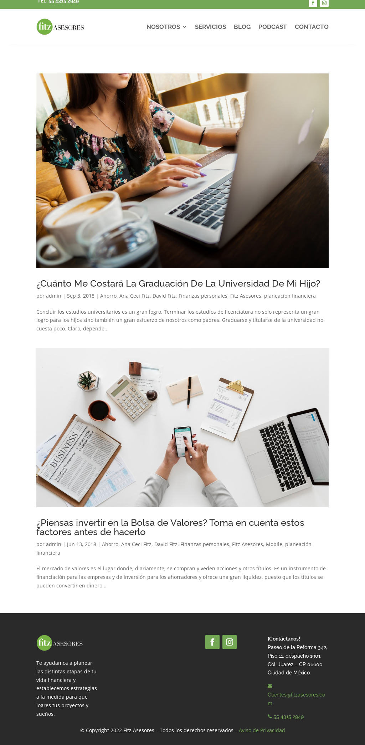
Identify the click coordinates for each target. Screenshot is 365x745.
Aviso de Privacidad (262, 730)
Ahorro (108, 295)
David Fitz (164, 295)
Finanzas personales (203, 295)
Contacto (312, 26)
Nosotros (163, 26)
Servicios (210, 26)
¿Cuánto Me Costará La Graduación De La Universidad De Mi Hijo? (178, 283)
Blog (242, 26)
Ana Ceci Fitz (134, 295)
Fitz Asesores (245, 295)
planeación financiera (290, 295)
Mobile (274, 544)
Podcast (272, 26)
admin (53, 295)
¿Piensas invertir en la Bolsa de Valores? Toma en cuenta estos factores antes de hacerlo (170, 527)
